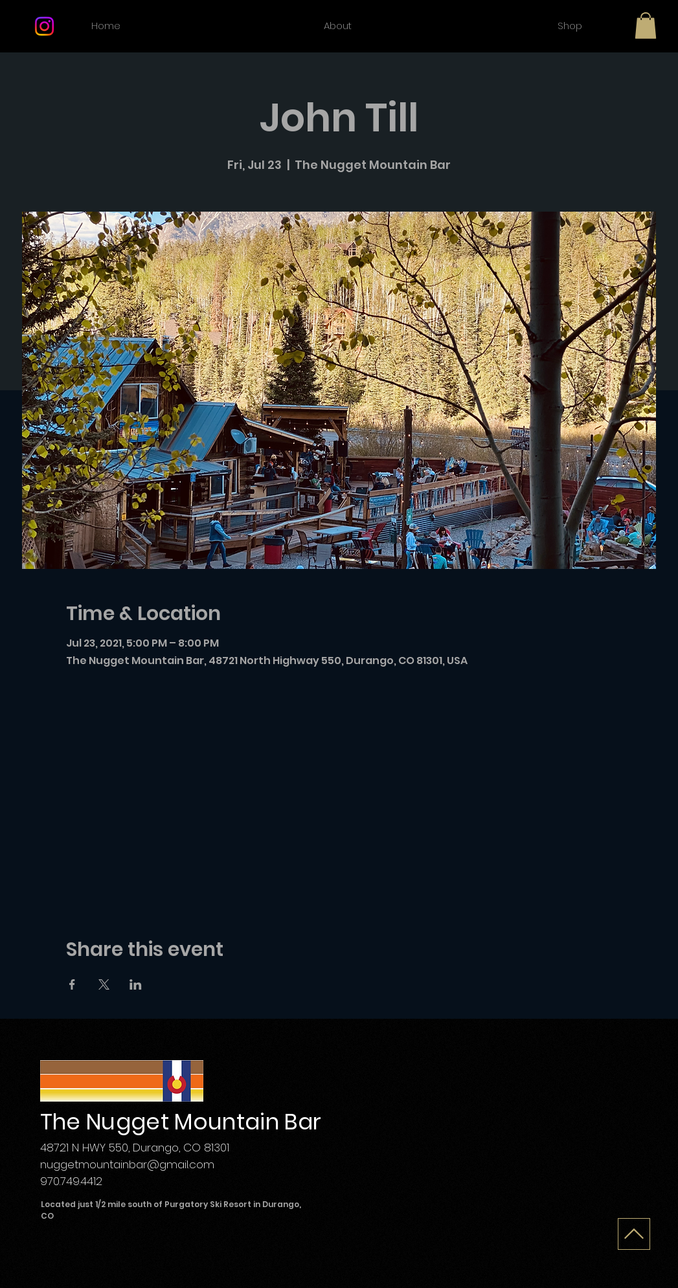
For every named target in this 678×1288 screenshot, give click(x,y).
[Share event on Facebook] (72, 984)
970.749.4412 (71, 1181)
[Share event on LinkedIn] (136, 984)
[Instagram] (44, 26)
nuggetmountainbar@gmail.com (127, 1164)
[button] (646, 25)
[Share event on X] (104, 984)
